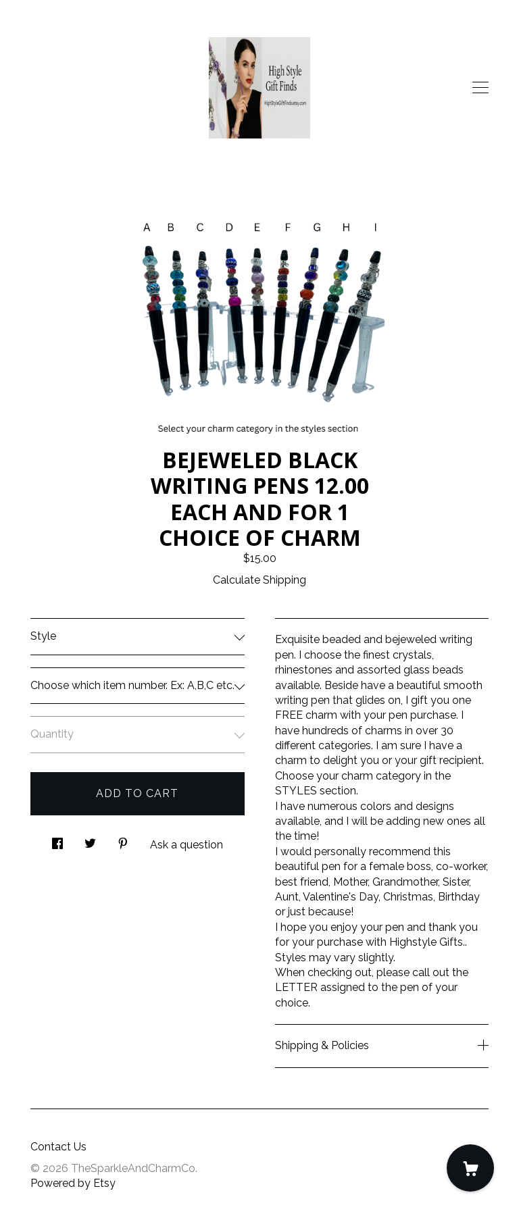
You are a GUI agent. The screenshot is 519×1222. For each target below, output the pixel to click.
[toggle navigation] (480, 88)
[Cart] (470, 1168)
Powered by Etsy (73, 1183)
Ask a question (186, 844)
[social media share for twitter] (90, 839)
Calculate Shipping (259, 580)
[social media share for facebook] (57, 839)
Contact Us (58, 1146)
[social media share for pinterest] (123, 839)
